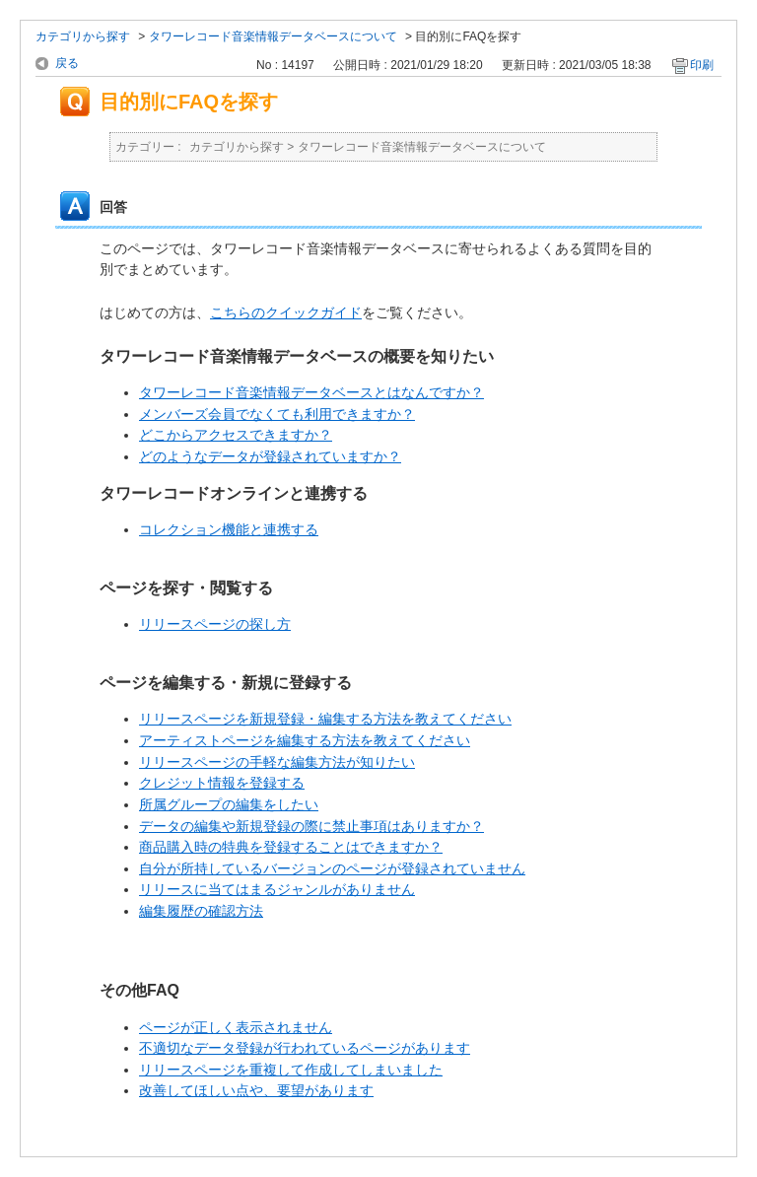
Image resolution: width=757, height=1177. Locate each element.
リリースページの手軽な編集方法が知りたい (277, 762)
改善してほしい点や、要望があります (256, 1090)
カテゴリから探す (82, 36)
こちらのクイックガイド (286, 312)
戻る (67, 63)
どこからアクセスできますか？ (235, 435)
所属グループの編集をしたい (228, 804)
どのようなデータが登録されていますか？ (270, 456)
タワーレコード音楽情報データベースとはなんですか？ (311, 392)
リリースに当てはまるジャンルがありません (277, 889)
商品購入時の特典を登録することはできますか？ (291, 847)
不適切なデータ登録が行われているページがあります (304, 1048)
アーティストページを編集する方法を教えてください (304, 740)
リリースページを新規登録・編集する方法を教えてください (325, 719)
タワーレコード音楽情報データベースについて (273, 36)
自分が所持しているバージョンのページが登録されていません (332, 868)
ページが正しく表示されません (235, 1027)
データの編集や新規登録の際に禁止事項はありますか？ (311, 826)
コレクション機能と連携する (228, 529)
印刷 (702, 65)
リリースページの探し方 (215, 624)
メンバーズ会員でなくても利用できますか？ (277, 414)
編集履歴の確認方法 (201, 911)
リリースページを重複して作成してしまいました (291, 1069)
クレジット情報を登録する (222, 783)
